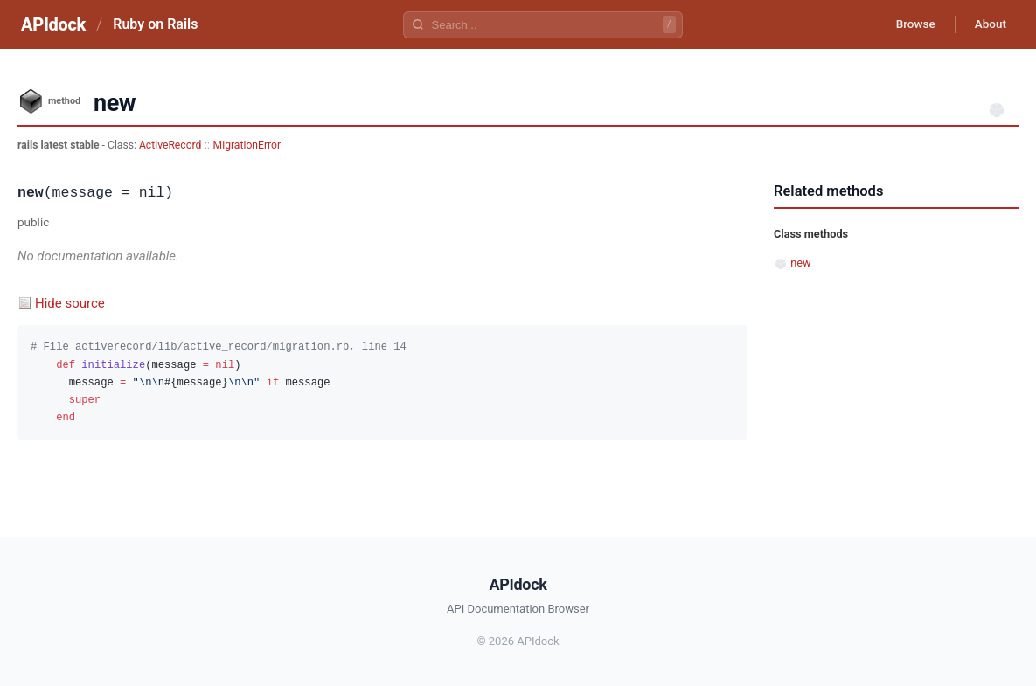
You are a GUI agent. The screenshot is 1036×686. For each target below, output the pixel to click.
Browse (908, 24)
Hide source (70, 303)
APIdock (53, 24)
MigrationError (247, 145)
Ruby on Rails (155, 24)
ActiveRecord (170, 145)
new (800, 262)
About (988, 24)
